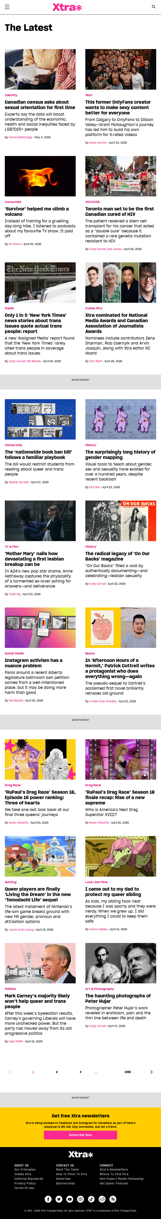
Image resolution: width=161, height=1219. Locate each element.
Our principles (25, 1169)
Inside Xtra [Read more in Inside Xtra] (93, 308)
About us (21, 1165)
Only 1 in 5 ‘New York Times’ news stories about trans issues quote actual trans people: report (36, 323)
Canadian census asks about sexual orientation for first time (40, 104)
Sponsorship (65, 1183)
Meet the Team (67, 1169)
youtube (69, 1199)
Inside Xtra (22, 1174)
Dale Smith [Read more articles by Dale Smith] (16, 1041)
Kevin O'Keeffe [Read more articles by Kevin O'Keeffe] (18, 822)
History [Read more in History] (90, 445)
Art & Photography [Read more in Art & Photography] (99, 989)
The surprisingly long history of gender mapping (120, 454)
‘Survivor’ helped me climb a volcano (37, 211)
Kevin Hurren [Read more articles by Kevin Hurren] (98, 142)
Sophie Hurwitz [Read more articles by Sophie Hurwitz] (19, 482)
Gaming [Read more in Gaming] (10, 882)
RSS (112, 1199)
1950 (128, 1072)
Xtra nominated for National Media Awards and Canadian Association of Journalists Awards (116, 323)
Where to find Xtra (114, 1174)
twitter (58, 1199)
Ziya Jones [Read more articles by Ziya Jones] (114, 249)
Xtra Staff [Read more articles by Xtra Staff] (95, 361)
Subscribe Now (80, 1135)
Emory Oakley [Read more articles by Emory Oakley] (98, 929)
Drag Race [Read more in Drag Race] (13, 785)
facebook (48, 1199)
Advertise (63, 1179)
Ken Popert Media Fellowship (122, 1179)
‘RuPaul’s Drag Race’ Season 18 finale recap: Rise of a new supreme (120, 797)
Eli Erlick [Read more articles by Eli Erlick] (94, 487)
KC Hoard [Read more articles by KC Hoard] (15, 244)
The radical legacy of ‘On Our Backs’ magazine (117, 556)
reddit (102, 1199)
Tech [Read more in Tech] (88, 95)
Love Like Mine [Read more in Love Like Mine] (96, 882)
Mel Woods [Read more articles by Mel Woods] (34, 361)
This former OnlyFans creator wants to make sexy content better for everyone (118, 107)
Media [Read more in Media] (9, 308)
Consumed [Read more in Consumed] (13, 202)
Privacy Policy (25, 1183)
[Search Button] (153, 6)
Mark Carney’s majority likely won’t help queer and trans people (37, 1001)
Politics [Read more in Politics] (10, 989)
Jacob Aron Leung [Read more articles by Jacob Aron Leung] (21, 929)
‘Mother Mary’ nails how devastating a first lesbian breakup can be (34, 559)
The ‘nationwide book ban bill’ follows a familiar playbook (38, 454)
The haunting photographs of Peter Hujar (118, 998)
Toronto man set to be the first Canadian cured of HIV (119, 211)
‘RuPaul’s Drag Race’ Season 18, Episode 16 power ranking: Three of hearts (40, 797)
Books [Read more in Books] (90, 653)
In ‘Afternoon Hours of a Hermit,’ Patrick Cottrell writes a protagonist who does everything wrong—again (120, 668)
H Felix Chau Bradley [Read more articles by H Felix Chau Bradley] (103, 701)
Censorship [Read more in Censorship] (13, 445)
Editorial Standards (28, 1179)
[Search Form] (153, 7)
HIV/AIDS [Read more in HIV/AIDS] (92, 202)
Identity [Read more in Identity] (11, 95)
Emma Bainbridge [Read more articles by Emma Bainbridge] (20, 137)
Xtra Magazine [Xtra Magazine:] (80, 1154)
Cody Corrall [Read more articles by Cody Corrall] (97, 249)
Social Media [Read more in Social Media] (14, 653)
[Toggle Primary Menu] (7, 8)
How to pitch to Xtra (71, 1174)
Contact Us (65, 1165)
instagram (80, 1199)
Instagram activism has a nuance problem (33, 663)
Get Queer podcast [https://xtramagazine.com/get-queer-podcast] (114, 1183)
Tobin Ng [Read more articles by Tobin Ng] (14, 594)
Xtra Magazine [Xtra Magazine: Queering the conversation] (67, 7)
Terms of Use (24, 1188)
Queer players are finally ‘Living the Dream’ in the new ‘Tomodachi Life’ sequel (38, 894)
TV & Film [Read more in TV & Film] (11, 546)
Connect (106, 1165)
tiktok (91, 1199)
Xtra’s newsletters (114, 1169)
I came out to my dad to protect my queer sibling (113, 891)
